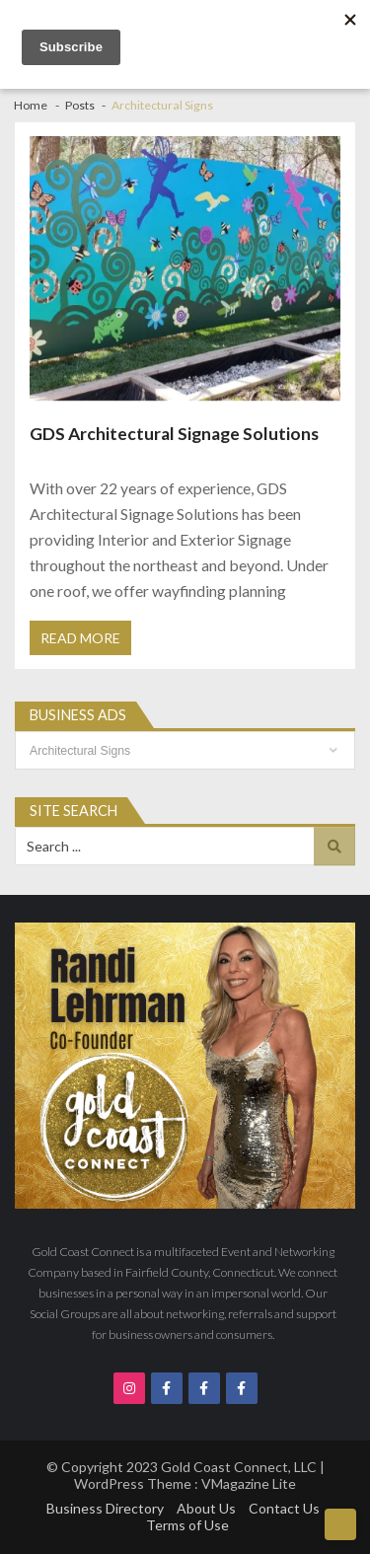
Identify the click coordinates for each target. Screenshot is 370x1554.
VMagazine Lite (248, 1483)
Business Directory (105, 1508)
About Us (206, 1508)
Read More (80, 637)
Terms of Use (187, 1525)
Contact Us (284, 1508)
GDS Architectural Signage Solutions (174, 433)
